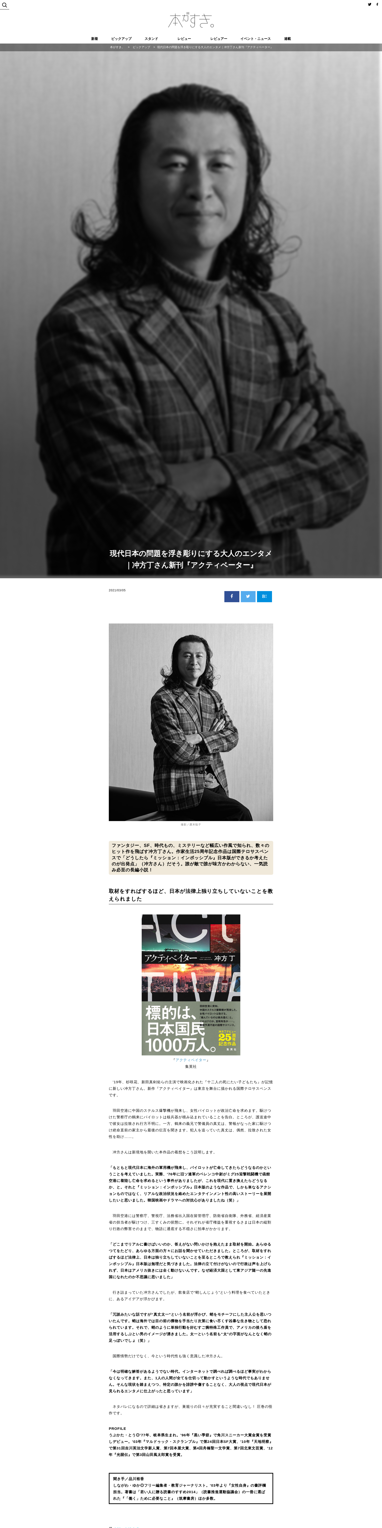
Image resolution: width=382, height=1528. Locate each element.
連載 (287, 39)
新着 (94, 39)
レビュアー (218, 39)
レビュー (184, 39)
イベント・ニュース (255, 39)
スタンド (151, 39)
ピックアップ (121, 39)
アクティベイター (191, 1060)
